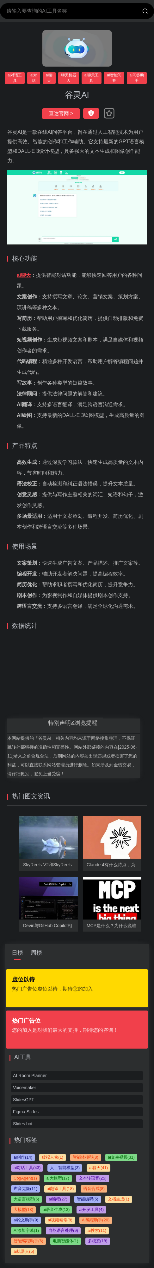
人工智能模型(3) (65, 1167)
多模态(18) (98, 1241)
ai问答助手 (137, 78)
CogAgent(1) (25, 1178)
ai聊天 (49, 78)
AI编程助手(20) (95, 1220)
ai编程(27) (58, 1199)
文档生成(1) (118, 1199)
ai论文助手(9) (26, 1220)
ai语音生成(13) (56, 1209)
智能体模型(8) (85, 1157)
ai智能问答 (114, 78)
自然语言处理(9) (63, 1230)
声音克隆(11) (25, 1188)
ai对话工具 (15, 78)
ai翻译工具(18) (60, 1188)
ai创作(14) (23, 1157)
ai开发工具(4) (91, 1209)
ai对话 (33, 78)
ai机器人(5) (24, 1251)
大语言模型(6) (26, 1199)
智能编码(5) (87, 1199)
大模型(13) (23, 1209)
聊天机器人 (68, 78)
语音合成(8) (94, 1188)
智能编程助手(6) (28, 1241)
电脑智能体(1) (65, 1241)
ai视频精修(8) (60, 1220)
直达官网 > (61, 113)
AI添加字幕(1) (26, 1230)
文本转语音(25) (93, 1178)
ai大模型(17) (57, 1178)
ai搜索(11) (97, 1230)
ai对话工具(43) (27, 1167)
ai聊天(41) (98, 1167)
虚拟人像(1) (52, 1157)
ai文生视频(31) (121, 1157)
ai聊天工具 (91, 78)
